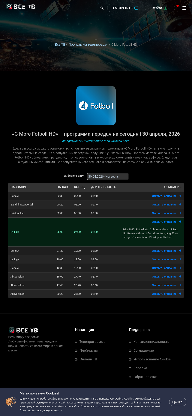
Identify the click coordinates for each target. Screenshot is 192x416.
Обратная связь (144, 376)
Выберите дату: (74, 175)
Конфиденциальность (149, 341)
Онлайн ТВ (86, 359)
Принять (177, 402)
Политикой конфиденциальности (41, 410)
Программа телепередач (88, 44)
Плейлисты (86, 350)
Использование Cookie (150, 359)
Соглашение (141, 350)
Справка (138, 368)
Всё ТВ (60, 44)
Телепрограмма (90, 341)
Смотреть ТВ (125, 8)
